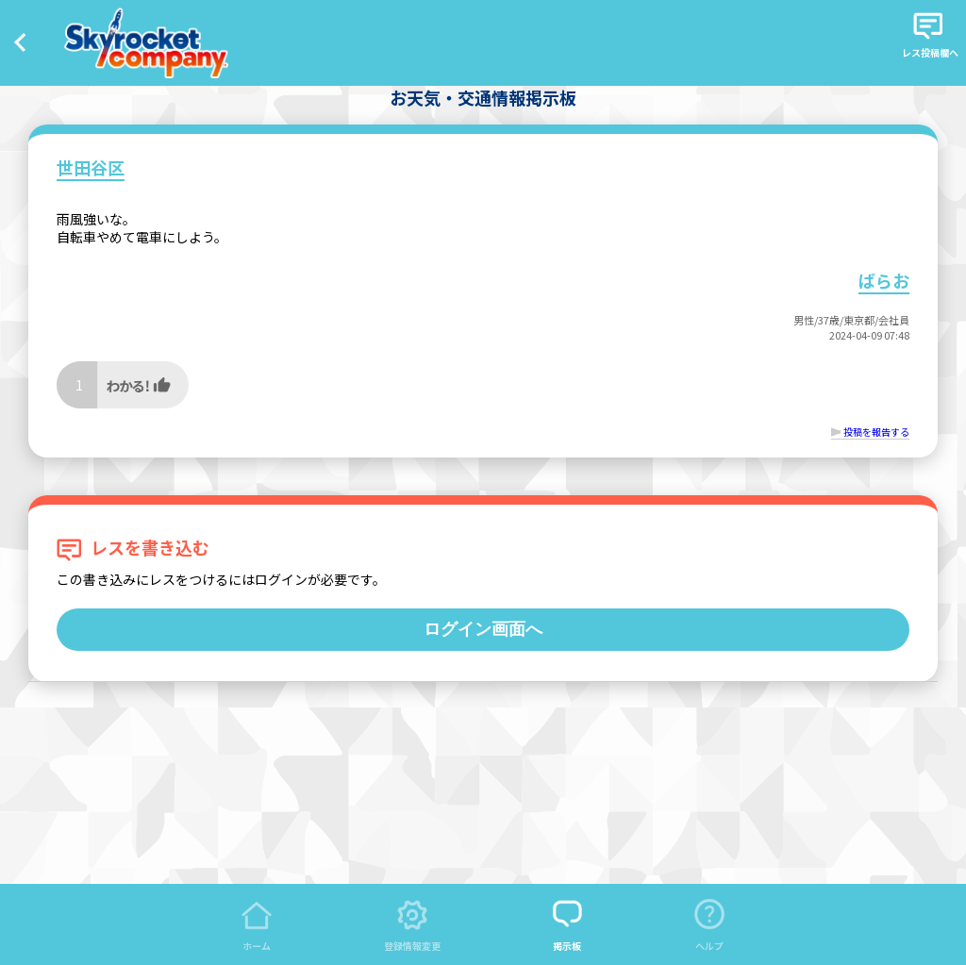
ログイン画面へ (483, 629)
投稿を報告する (876, 431)
